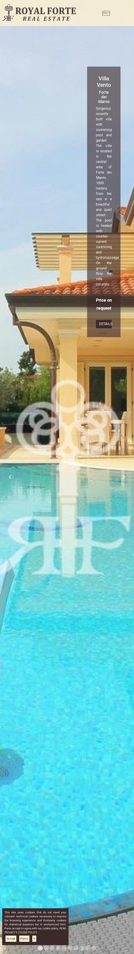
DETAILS (105, 324)
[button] (10, 477)
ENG (105, 13)
